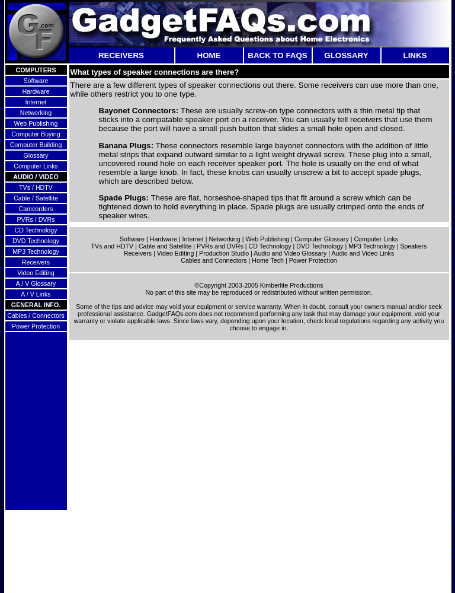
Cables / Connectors (36, 315)
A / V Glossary (36, 283)
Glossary (35, 155)
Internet (35, 102)
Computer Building (36, 144)
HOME (209, 55)
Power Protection (36, 326)
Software (35, 80)
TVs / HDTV (36, 187)
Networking (36, 112)
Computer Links (36, 166)
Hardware (35, 91)
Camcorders (35, 208)
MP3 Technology (35, 251)
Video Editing (36, 272)
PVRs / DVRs (36, 219)
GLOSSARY (346, 55)
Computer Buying (35, 134)
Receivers (36, 262)
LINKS (415, 55)
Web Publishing (36, 123)
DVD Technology (35, 240)
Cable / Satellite (36, 198)
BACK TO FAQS (277, 55)
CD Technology (35, 230)
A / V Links (35, 294)
